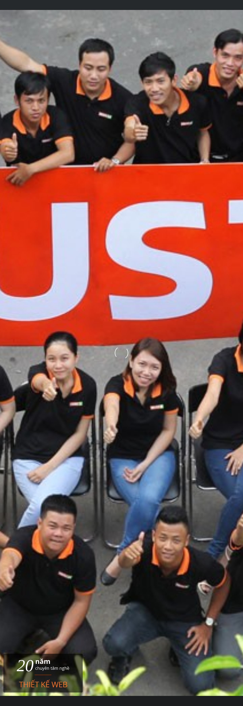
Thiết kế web (43, 683)
